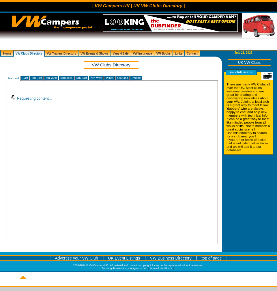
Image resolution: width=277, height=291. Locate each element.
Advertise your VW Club (76, 258)
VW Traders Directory (61, 53)
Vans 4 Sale (121, 53)
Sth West (51, 77)
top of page (211, 258)
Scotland (122, 77)
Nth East (81, 77)
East (25, 77)
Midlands (66, 77)
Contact (192, 53)
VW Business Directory (171, 258)
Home (7, 53)
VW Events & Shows (94, 53)
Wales (109, 77)
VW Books (163, 53)
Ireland (136, 77)
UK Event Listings (124, 258)
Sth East (36, 77)
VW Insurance (142, 53)
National (13, 78)
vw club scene (241, 72)
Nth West (96, 77)
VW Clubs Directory (29, 53)
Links (178, 53)
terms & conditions (161, 268)
